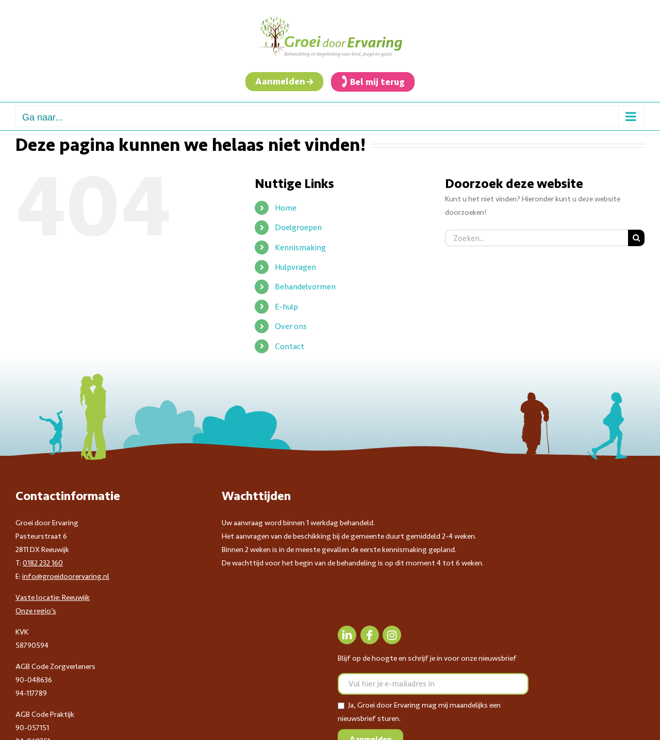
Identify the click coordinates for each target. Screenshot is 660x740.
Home (285, 208)
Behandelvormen (305, 286)
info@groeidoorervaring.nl (65, 576)
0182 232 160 (43, 562)
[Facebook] (369, 635)
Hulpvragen (295, 267)
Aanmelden (280, 81)
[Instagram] (392, 635)
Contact (289, 346)
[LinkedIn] (347, 635)
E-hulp (286, 307)
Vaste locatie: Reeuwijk (52, 597)
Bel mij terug (377, 82)
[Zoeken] (636, 238)
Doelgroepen (298, 227)
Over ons (291, 326)
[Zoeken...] (536, 238)
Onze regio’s (35, 610)
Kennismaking (300, 247)
